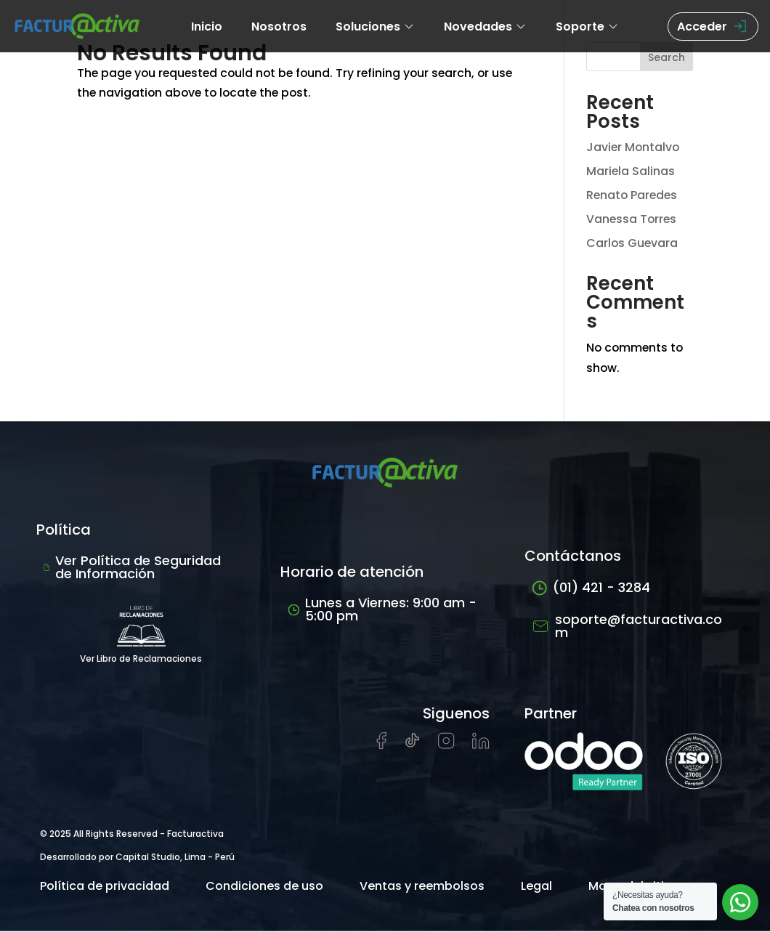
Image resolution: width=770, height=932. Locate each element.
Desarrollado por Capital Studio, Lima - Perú (137, 857)
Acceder (713, 26)
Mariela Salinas (631, 171)
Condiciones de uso (264, 886)
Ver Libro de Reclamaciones (141, 632)
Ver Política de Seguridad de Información (132, 567)
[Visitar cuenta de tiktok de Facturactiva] (412, 745)
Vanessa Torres (632, 219)
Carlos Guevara (632, 243)
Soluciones (375, 26)
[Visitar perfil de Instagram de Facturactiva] (446, 745)
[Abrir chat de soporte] (740, 902)
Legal (536, 886)
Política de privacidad (104, 886)
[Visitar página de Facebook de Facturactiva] (381, 746)
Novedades (485, 26)
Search (666, 57)
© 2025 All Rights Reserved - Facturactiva (132, 834)
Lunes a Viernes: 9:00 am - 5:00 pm (382, 609)
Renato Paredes (633, 195)
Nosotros (279, 26)
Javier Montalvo (633, 147)
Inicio (206, 26)
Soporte (587, 26)
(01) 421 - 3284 (591, 588)
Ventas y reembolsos (422, 886)
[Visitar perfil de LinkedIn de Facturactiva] (481, 745)
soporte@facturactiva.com (627, 626)
